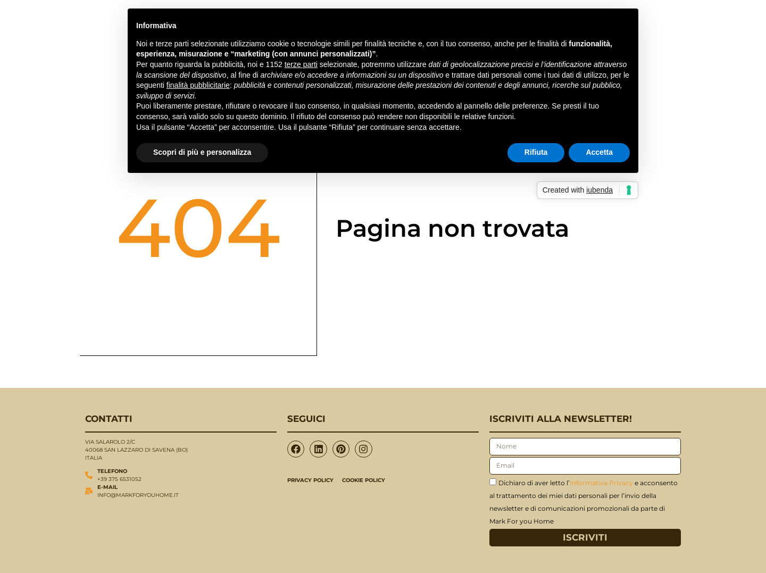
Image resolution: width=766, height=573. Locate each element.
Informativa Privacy (601, 482)
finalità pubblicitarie (198, 85)
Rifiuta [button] (536, 152)
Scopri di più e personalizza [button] (202, 152)
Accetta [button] (599, 152)
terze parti (301, 64)
